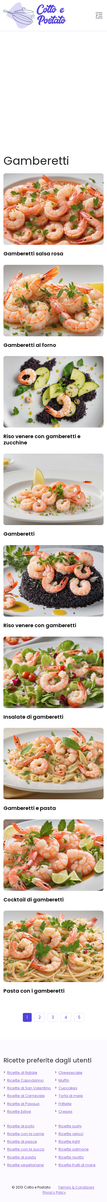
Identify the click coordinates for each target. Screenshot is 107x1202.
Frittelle (65, 1103)
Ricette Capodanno (25, 1080)
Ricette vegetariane (25, 1165)
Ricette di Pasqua (23, 1103)
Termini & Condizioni (76, 1187)
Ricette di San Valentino (29, 1088)
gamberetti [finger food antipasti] (19, 533)
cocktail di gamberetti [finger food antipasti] (33, 899)
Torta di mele (70, 1095)
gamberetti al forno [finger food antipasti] (29, 345)
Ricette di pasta (21, 1157)
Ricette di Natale (22, 1072)
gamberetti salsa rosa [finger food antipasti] (33, 253)
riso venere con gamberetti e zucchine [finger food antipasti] (41, 439)
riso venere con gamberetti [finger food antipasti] (39, 625)
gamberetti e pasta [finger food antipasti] (29, 808)
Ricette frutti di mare (77, 1165)
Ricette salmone (73, 1149)
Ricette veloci (70, 1133)
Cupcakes (67, 1088)
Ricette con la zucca (25, 1149)
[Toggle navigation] (99, 15)
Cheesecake (70, 1072)
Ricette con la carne (25, 1133)
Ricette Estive (19, 1111)
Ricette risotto (71, 1157)
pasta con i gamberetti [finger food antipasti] (33, 990)
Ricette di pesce (22, 1141)
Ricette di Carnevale (26, 1095)
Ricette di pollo (21, 1126)
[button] (99, 15)
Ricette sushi (70, 1126)
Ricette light (69, 1141)
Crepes (65, 1111)
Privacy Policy (54, 1192)
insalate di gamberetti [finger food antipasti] (33, 716)
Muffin (63, 1080)
